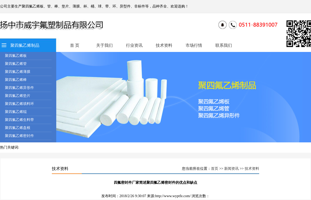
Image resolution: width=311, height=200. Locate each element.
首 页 (74, 45)
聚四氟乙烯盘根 (17, 128)
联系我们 (223, 45)
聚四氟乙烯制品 (24, 45)
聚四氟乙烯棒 (16, 80)
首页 (214, 169)
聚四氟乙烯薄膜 (17, 72)
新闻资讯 (231, 169)
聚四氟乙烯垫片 (17, 96)
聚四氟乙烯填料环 (19, 104)
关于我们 (104, 45)
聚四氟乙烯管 (16, 64)
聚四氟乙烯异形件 (19, 88)
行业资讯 (134, 45)
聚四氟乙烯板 (16, 56)
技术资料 (164, 45)
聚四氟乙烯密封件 (19, 136)
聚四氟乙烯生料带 (19, 120)
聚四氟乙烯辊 (16, 112)
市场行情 (194, 45)
